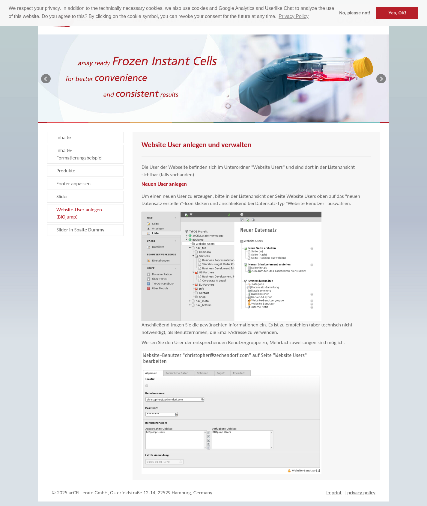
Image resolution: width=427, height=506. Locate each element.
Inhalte (63, 137)
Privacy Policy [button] (294, 16)
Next (381, 79)
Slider (62, 196)
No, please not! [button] (354, 12)
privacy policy (361, 493)
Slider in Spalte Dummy (80, 230)
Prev (46, 79)
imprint (334, 493)
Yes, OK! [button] (397, 12)
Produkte (65, 171)
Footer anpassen (73, 183)
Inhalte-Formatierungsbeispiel (79, 154)
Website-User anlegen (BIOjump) (79, 213)
